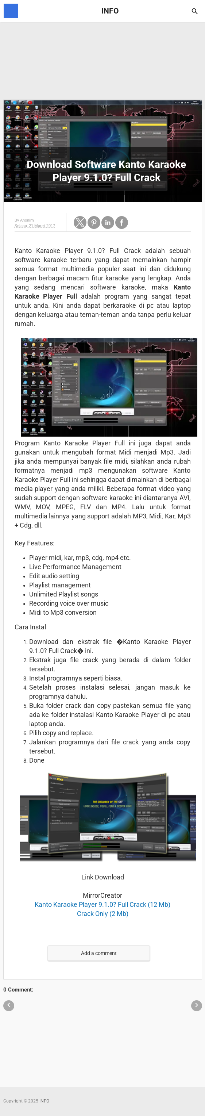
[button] (80, 222)
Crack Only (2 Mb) (102, 913)
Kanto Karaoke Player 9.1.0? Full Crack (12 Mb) (102, 904)
